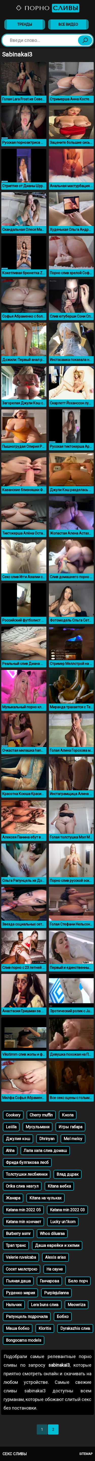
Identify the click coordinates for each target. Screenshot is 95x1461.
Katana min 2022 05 (23, 1209)
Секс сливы (15, 1454)
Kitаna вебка (59, 1186)
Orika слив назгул (22, 1186)
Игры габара (70, 1127)
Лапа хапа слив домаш (45, 1150)
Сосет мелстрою (21, 1269)
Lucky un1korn (62, 1221)
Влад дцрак (67, 1174)
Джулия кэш (18, 1138)
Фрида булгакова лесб (27, 1162)
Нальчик (14, 1304)
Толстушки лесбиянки (26, 1174)
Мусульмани (37, 1127)
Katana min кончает (23, 1221)
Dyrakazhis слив (75, 1328)
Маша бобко (17, 1328)
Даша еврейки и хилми (57, 1245)
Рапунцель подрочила (27, 1316)
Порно (47, 8)
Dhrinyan (46, 1138)
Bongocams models (23, 1340)
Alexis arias (55, 1257)
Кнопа (67, 1115)
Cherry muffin (41, 1115)
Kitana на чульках (45, 1198)
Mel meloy (73, 1138)
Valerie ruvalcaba (21, 1257)
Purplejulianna (56, 1292)
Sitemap (85, 1454)
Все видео (68, 24)
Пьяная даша (18, 1281)
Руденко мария (20, 1292)
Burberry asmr (18, 1233)
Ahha (10, 1150)
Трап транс (16, 1245)
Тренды (24, 24)
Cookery (13, 1115)
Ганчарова (49, 1281)
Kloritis (45, 1328)
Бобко (63, 1316)
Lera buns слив (45, 1304)
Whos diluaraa (52, 1233)
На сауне (54, 1269)
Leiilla (11, 1127)
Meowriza (76, 1304)
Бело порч (78, 1281)
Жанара (13, 1198)
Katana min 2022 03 (67, 1209)
